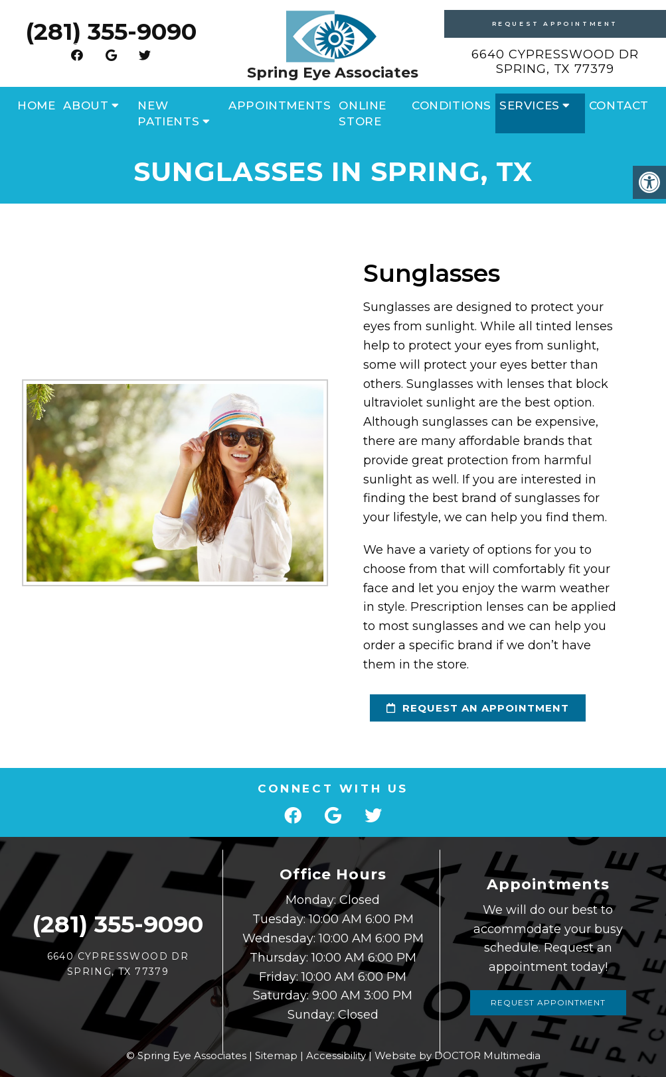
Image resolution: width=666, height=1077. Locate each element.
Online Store (362, 113)
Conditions (451, 105)
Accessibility (336, 1055)
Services (529, 105)
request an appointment (469, 708)
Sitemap (276, 1055)
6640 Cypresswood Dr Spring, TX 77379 (555, 61)
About (85, 105)
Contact (619, 105)
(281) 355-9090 (111, 31)
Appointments (279, 105)
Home (36, 105)
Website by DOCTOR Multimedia (458, 1055)
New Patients (168, 113)
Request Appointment (555, 23)
